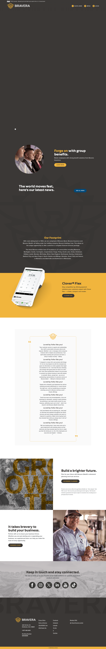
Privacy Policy (42, 620)
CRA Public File (42, 628)
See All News (80, 190)
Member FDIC (73, 620)
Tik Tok (55, 628)
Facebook (55, 620)
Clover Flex (68, 296)
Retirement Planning (70, 481)
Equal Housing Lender (76, 623)
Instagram (55, 623)
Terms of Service (43, 623)
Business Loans (15, 545)
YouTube (55, 633)
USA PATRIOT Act (43, 625)
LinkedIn (55, 625)
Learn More (60, 165)
